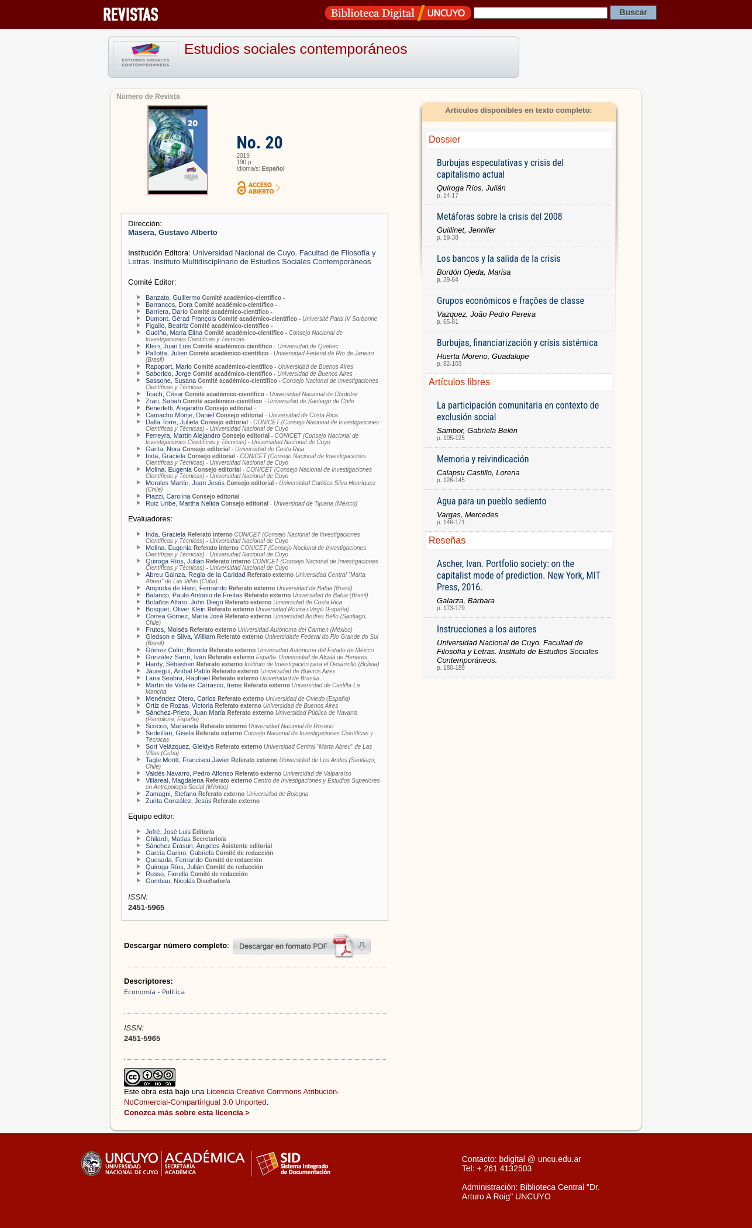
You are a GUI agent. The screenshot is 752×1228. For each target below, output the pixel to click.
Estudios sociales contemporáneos (296, 49)
